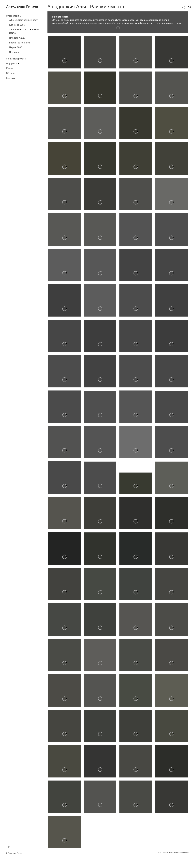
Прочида (14, 52)
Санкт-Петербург (15, 58)
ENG (189, 7)
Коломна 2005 (17, 24)
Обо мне (10, 73)
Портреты (11, 63)
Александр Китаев (22, 6)
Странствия (12, 15)
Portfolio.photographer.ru (180, 853)
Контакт (10, 78)
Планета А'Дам (17, 37)
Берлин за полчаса (19, 42)
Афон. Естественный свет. (23, 20)
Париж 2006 (15, 47)
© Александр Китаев (14, 853)
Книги (9, 68)
